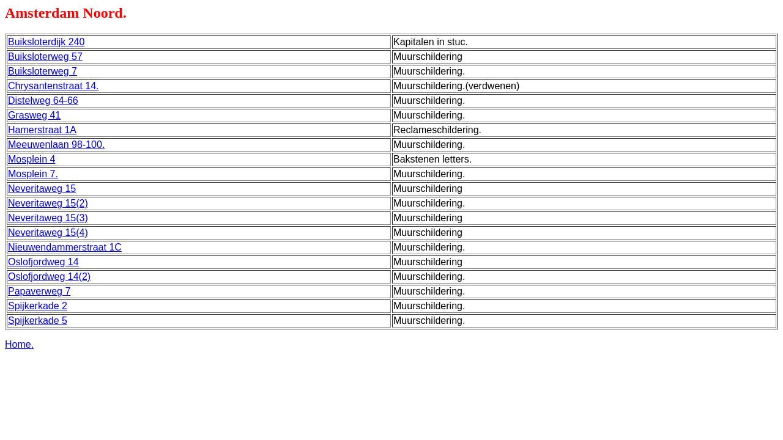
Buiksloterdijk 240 (46, 42)
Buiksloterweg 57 (45, 56)
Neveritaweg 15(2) (48, 203)
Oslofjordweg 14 (43, 262)
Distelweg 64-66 (43, 100)
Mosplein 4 (31, 159)
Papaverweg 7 (39, 291)
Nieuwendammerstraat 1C (65, 247)
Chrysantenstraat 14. (53, 86)
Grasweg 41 (34, 115)
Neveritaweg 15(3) (48, 218)
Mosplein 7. (33, 174)
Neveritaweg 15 (42, 188)
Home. (19, 344)
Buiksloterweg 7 (42, 71)
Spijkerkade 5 (37, 320)
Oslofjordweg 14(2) (49, 276)
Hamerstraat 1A (42, 130)
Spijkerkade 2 (37, 306)
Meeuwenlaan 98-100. (56, 144)
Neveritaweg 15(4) (48, 232)
